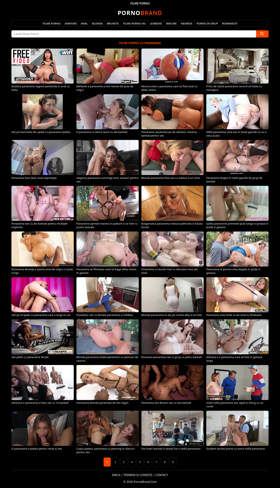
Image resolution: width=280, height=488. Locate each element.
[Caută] (262, 33)
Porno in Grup (207, 23)
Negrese (186, 23)
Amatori (71, 23)
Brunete (113, 23)
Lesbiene (156, 23)
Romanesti (230, 23)
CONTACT (161, 475)
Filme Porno (51, 23)
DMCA (116, 475)
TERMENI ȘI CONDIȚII (137, 475)
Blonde (97, 23)
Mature (171, 23)
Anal (84, 23)
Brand (140, 13)
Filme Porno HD (134, 23)
